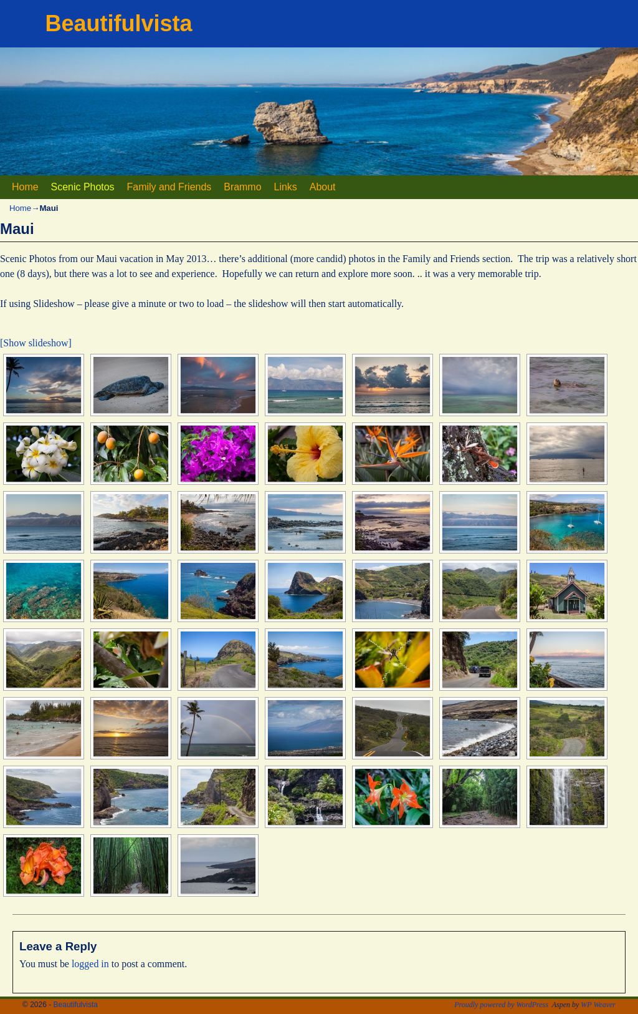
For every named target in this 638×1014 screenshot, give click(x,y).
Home (25, 187)
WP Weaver (598, 1004)
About (323, 187)
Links (285, 187)
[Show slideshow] (36, 343)
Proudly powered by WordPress (501, 1004)
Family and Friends (169, 187)
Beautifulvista (119, 23)
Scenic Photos (83, 187)
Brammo (242, 187)
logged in (90, 963)
